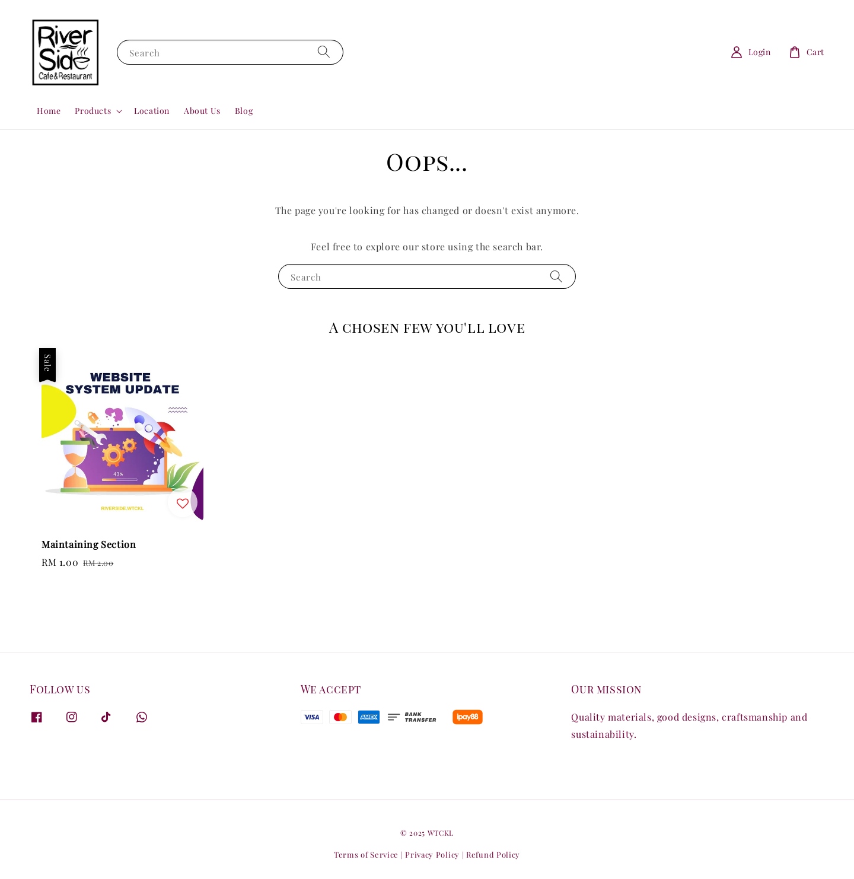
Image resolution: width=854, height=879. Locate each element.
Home (48, 110)
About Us (202, 110)
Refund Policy (493, 854)
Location (152, 110)
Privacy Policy (432, 854)
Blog (244, 110)
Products (93, 111)
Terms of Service (366, 854)
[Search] (324, 51)
